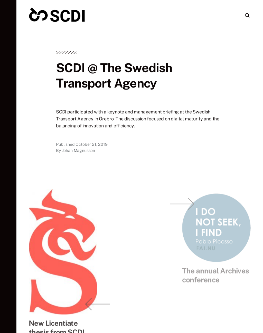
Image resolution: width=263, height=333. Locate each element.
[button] (8, 166)
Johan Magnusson (78, 151)
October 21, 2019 (91, 145)
